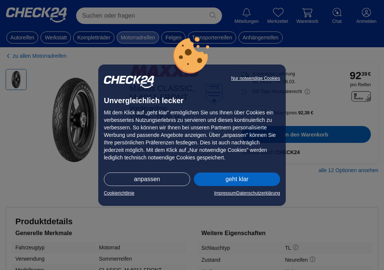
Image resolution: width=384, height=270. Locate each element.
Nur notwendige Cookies (255, 78)
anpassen (147, 179)
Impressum (225, 193)
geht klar (236, 179)
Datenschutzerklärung (258, 193)
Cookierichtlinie (119, 193)
